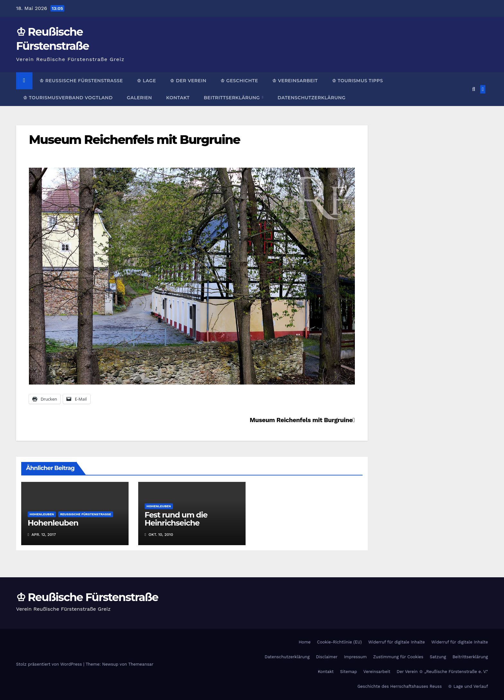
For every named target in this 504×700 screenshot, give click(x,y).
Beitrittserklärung (232, 98)
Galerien (139, 98)
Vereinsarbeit (377, 671)
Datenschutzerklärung (311, 98)
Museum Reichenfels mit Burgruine (134, 139)
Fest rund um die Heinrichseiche (176, 518)
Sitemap (348, 671)
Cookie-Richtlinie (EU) (339, 642)
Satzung (438, 656)
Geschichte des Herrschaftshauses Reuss (399, 686)
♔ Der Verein (188, 81)
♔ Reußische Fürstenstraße (81, 81)
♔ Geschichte (239, 81)
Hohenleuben (42, 514)
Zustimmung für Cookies (398, 656)
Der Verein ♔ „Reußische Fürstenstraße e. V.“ (442, 671)
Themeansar (140, 664)
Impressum (355, 656)
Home (304, 642)
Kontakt (178, 98)
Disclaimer (327, 656)
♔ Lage (146, 81)
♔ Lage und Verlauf (468, 686)
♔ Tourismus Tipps (357, 81)
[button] (473, 89)
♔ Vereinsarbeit (295, 81)
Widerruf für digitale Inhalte (396, 642)
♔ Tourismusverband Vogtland (68, 98)
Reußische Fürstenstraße (85, 514)
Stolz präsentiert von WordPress (49, 664)
